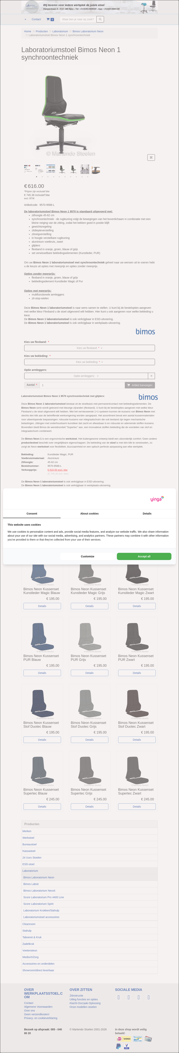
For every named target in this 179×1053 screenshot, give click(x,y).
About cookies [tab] (89, 513)
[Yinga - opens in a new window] (157, 499)
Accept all (144, 556)
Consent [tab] (32, 513)
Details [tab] (147, 513)
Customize (87, 556)
